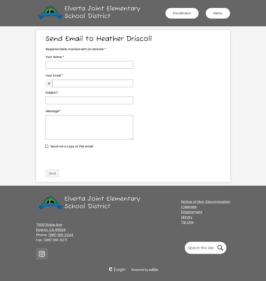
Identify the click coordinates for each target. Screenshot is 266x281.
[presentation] (74, 159)
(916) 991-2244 (60, 234)
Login (117, 269)
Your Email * (54, 75)
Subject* (52, 92)
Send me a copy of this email (71, 146)
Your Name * (55, 57)
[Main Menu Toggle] (218, 13)
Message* (53, 111)
